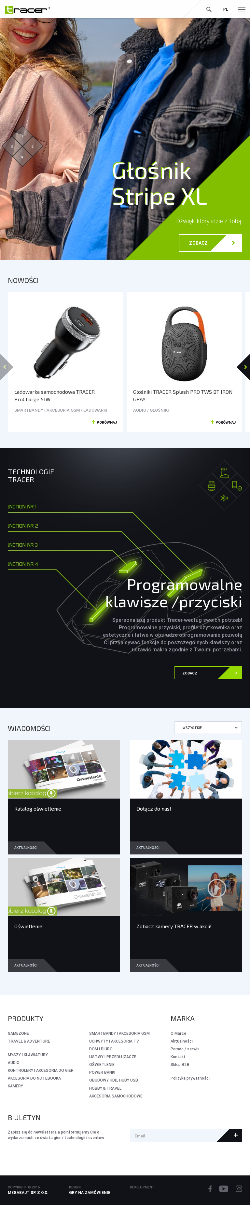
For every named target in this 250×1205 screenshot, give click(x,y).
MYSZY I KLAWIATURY (28, 1054)
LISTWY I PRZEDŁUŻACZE (112, 1056)
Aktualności (25, 848)
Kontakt (178, 1056)
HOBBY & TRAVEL (105, 1088)
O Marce (178, 1033)
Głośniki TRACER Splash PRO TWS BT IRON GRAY (183, 395)
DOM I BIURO (101, 1048)
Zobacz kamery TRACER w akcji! (174, 926)
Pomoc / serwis (185, 1048)
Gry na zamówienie (89, 1192)
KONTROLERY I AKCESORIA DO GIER (41, 1070)
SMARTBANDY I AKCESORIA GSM (119, 1033)
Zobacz (212, 244)
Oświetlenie (28, 926)
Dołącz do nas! (153, 808)
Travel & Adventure (29, 1041)
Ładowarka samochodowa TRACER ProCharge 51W (54, 395)
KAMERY (15, 1085)
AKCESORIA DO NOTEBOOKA (34, 1078)
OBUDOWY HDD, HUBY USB (113, 1080)
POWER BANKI (102, 1072)
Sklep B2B (180, 1064)
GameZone (18, 1033)
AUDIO (14, 1062)
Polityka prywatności (190, 1078)
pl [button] (225, 9)
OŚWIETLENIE (102, 1064)
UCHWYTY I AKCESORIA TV (114, 1041)
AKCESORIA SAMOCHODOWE (116, 1096)
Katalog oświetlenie (37, 808)
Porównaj (104, 422)
